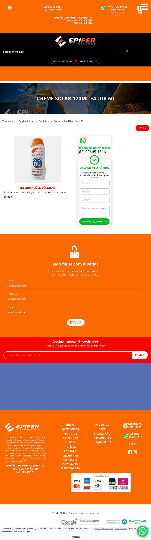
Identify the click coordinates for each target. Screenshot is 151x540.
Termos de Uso (121, 528)
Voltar (142, 128)
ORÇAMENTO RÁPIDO (63, 61)
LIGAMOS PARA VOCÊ (88, 61)
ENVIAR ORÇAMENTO (94, 221)
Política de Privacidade (104, 528)
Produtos (44, 121)
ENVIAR (75, 322)
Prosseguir (75, 537)
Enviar (140, 355)
